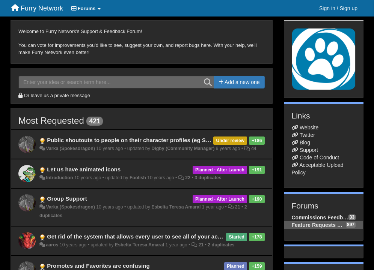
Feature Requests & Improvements (319, 225)
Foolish (138, 177)
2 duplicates (221, 245)
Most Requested (51, 121)
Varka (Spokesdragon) (70, 148)
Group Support (67, 198)
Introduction (59, 177)
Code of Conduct (319, 157)
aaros (52, 245)
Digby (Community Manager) (182, 148)
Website (309, 127)
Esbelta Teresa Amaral (176, 207)
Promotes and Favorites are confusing (98, 265)
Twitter (307, 135)
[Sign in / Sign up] (338, 8)
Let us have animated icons (84, 169)
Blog (305, 143)
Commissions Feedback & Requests (320, 217)
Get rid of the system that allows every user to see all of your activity (139, 236)
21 (237, 207)
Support (309, 150)
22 (187, 177)
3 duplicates (208, 177)
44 (253, 148)
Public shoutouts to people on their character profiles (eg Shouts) (135, 140)
